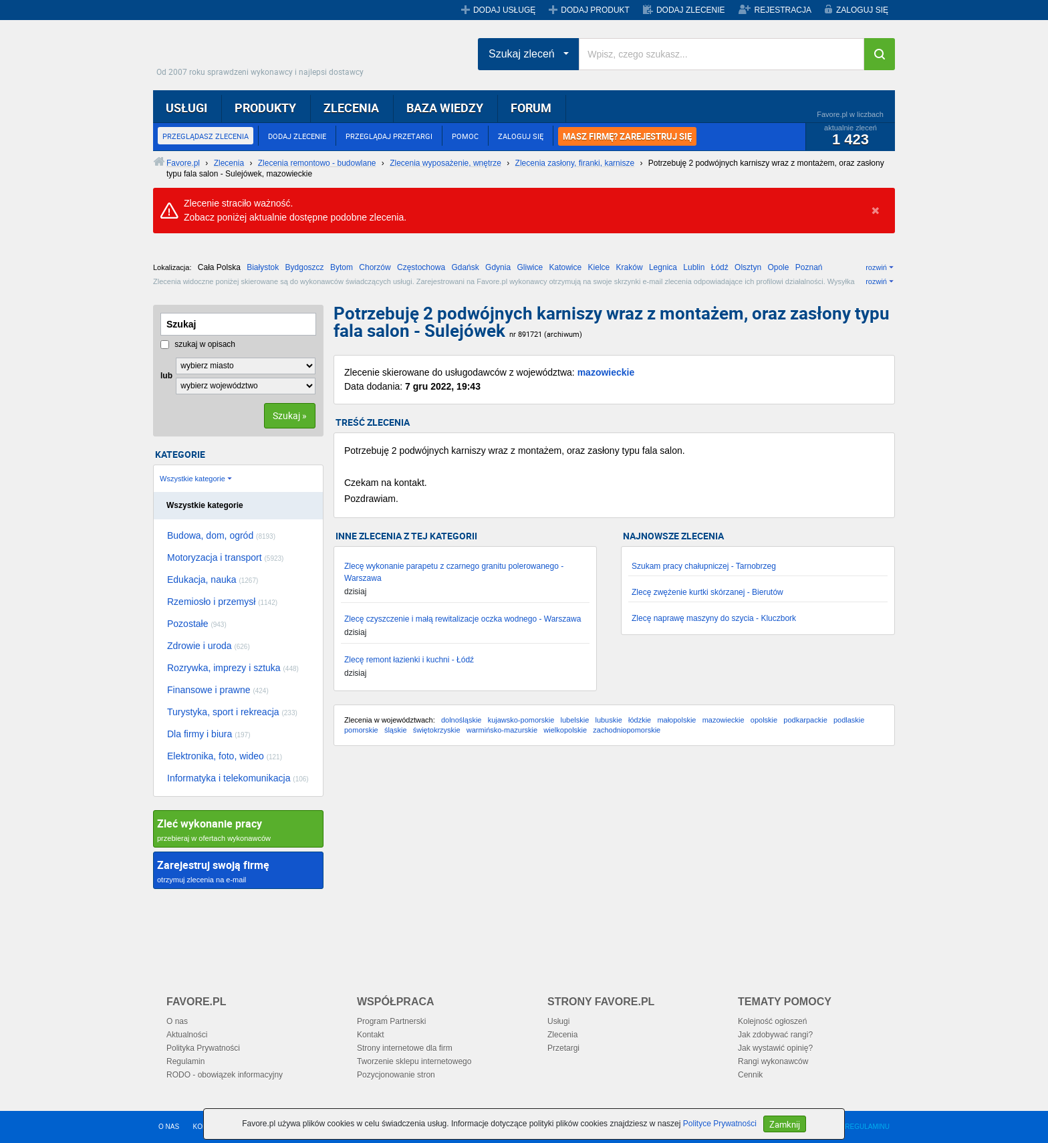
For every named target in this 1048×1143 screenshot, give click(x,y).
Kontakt (370, 1034)
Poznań (809, 267)
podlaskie (848, 720)
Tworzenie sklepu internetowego (414, 1061)
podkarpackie (805, 720)
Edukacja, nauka (212, 579)
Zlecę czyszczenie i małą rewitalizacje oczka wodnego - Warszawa (462, 619)
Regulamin (185, 1061)
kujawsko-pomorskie (521, 720)
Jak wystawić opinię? (775, 1048)
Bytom (341, 267)
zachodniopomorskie (626, 730)
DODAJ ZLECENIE (690, 10)
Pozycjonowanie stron (396, 1075)
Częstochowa (421, 267)
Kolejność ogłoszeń (772, 1021)
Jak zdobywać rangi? (775, 1034)
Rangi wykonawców (773, 1061)
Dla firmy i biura (209, 734)
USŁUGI (186, 108)
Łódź (720, 267)
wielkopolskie (565, 730)
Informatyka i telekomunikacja (238, 778)
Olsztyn (748, 267)
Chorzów (374, 267)
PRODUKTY (265, 108)
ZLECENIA (351, 108)
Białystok (263, 267)
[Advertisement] (614, 863)
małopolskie (676, 720)
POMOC (465, 136)
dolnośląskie (461, 720)
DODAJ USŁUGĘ (504, 10)
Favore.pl (263, 50)
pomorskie (361, 730)
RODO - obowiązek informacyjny (224, 1075)
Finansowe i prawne (218, 689)
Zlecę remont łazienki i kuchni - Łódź (409, 659)
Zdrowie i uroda (208, 645)
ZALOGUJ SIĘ (862, 10)
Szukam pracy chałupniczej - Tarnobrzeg (704, 566)
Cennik (750, 1075)
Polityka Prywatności (203, 1048)
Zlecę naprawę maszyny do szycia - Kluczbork (714, 618)
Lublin (693, 267)
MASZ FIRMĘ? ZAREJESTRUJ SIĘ (627, 136)
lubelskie (574, 720)
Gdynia (498, 267)
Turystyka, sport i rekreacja (232, 712)
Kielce (599, 267)
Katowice (565, 267)
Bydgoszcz (304, 267)
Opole (778, 267)
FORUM (531, 108)
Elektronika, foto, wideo (224, 756)
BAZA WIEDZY (444, 108)
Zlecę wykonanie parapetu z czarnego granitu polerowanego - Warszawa (453, 572)
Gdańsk (465, 267)
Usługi (558, 1021)
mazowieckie (606, 372)
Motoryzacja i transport (225, 557)
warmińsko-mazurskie (502, 730)
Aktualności (186, 1034)
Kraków (629, 267)
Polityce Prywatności (720, 1123)
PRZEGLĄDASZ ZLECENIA (205, 136)
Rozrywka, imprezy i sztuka (233, 667)
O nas (177, 1021)
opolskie (764, 720)
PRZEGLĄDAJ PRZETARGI (389, 136)
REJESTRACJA (783, 10)
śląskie (395, 730)
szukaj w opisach (197, 344)
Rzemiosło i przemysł (222, 601)
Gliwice (530, 267)
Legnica (663, 267)
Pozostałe (197, 623)
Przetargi (563, 1048)
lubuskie (608, 720)
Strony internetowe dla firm (404, 1048)
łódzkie (639, 720)
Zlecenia (562, 1034)
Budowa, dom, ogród (221, 535)
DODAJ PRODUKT (595, 10)
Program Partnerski (391, 1021)
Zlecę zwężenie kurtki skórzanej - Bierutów (707, 592)
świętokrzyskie (437, 730)
